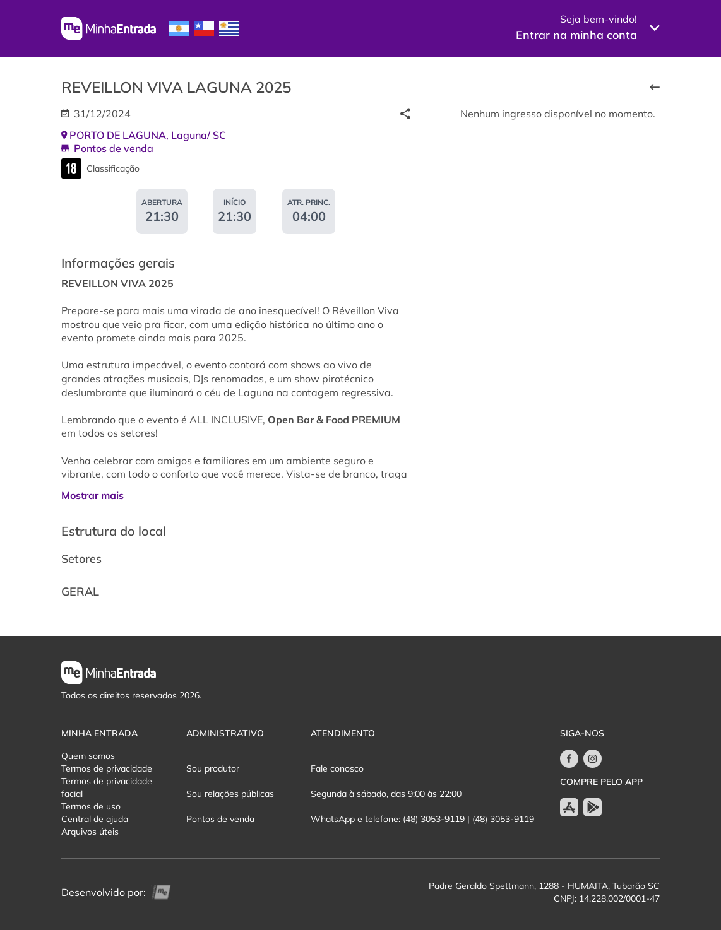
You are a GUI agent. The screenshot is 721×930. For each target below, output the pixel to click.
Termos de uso (91, 806)
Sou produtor (212, 768)
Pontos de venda (220, 819)
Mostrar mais (92, 495)
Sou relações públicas (230, 793)
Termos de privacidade (106, 768)
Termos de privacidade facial (106, 787)
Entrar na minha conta (576, 35)
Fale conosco (337, 768)
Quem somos (88, 756)
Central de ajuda (94, 819)
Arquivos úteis (90, 831)
